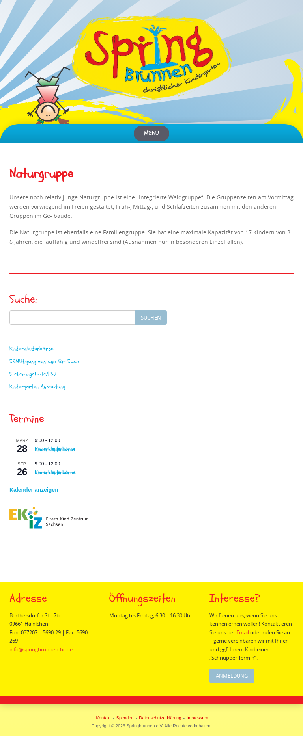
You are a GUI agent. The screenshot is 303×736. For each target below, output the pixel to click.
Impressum (197, 718)
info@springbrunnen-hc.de (41, 649)
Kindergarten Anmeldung (37, 387)
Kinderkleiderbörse (31, 349)
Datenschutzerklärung (160, 718)
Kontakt (103, 718)
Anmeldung (232, 675)
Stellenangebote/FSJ (32, 374)
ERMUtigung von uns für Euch (44, 361)
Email (243, 632)
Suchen (151, 317)
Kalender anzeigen (33, 490)
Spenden (125, 718)
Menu (151, 133)
